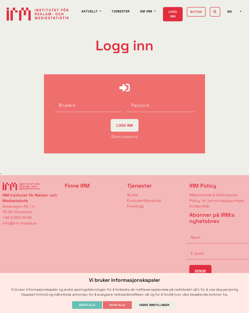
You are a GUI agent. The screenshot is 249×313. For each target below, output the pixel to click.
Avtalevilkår (199, 206)
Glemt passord (124, 136)
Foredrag (135, 206)
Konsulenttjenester (144, 200)
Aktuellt (90, 11)
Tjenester (121, 11)
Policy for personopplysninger (216, 200)
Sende (200, 271)
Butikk (196, 12)
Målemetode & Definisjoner (213, 195)
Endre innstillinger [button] (154, 305)
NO (233, 11)
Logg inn (172, 14)
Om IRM (146, 11)
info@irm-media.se (19, 223)
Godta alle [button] (87, 305)
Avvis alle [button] (117, 305)
